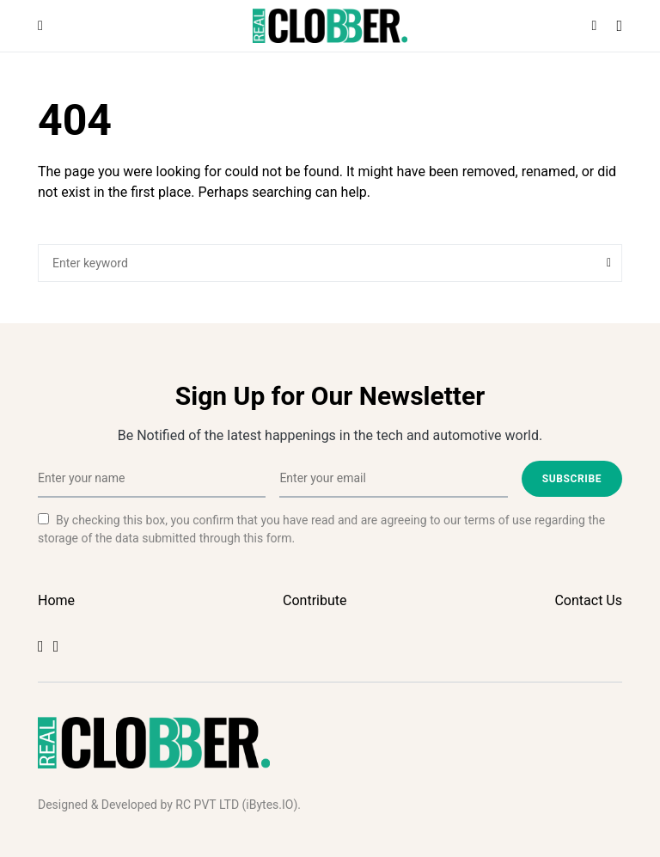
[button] (40, 25)
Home (56, 600)
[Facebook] (41, 646)
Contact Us (588, 600)
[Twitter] (56, 646)
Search (608, 263)
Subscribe (572, 479)
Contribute (314, 600)
